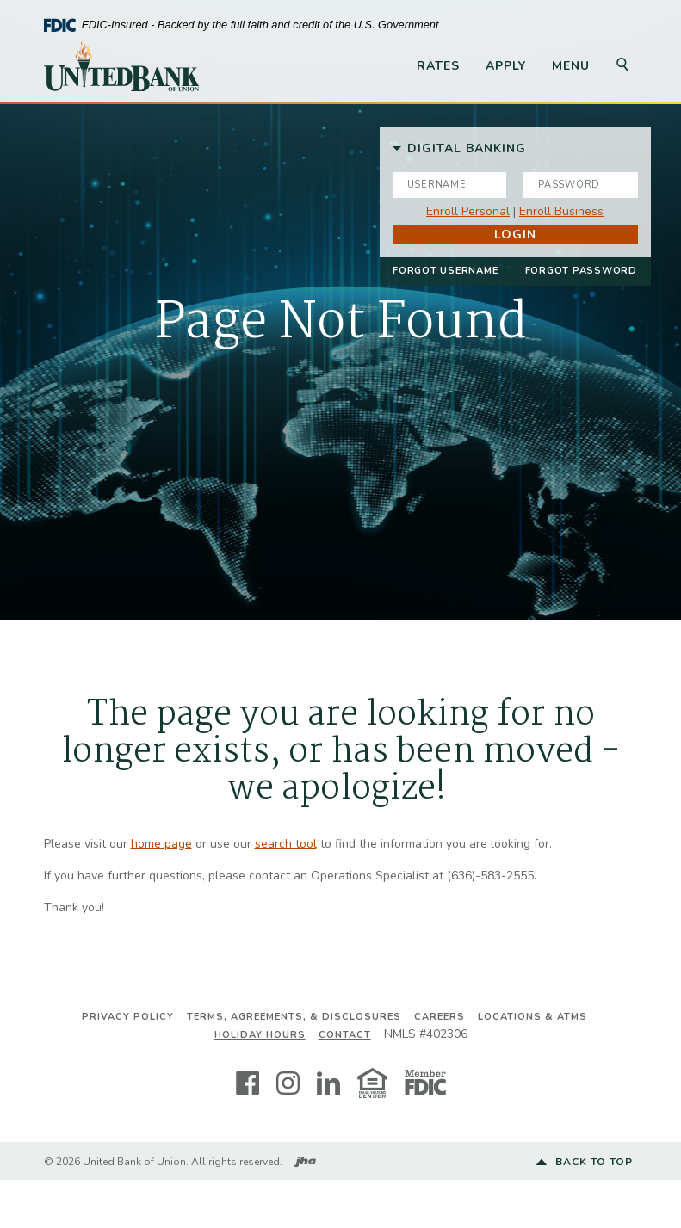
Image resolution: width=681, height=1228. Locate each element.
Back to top (584, 1162)
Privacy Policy (128, 1016)
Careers (439, 1016)
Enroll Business (561, 211)
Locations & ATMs (532, 1016)
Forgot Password (581, 270)
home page (161, 844)
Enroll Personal (468, 211)
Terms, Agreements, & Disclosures (294, 1016)
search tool (286, 844)
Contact (345, 1034)
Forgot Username (445, 270)
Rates (438, 66)
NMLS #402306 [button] (425, 1034)
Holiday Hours (260, 1034)
